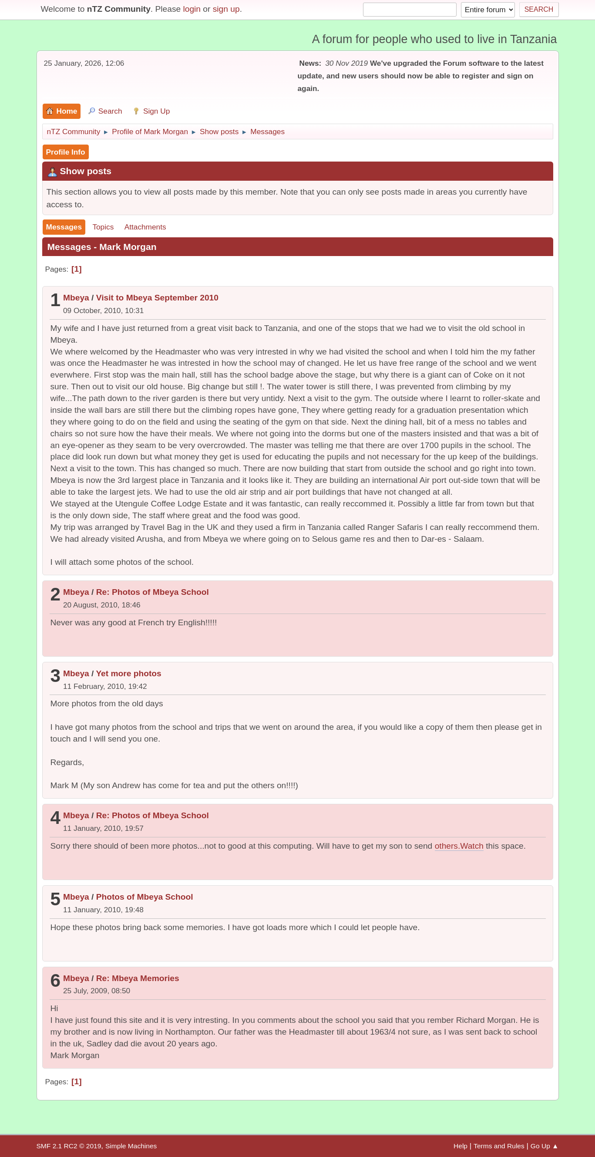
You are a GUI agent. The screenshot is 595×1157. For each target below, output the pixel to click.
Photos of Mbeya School (144, 896)
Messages (64, 227)
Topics (103, 227)
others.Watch (459, 845)
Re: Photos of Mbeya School (152, 592)
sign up (226, 8)
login (192, 8)
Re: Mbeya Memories (137, 978)
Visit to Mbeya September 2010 (157, 297)
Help (460, 1146)
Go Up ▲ (545, 1146)
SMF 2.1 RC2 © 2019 (69, 1146)
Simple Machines (131, 1146)
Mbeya (76, 297)
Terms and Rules (499, 1146)
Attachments (145, 227)
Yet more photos (128, 673)
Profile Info (65, 152)
